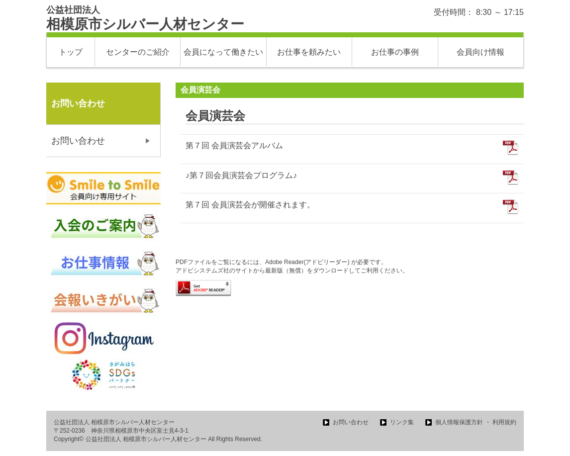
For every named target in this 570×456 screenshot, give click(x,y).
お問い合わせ (78, 141)
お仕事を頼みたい (309, 52)
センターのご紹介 (138, 52)
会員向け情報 (480, 52)
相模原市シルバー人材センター (145, 18)
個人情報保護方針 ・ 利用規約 (475, 422)
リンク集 (402, 422)
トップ (71, 52)
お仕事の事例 (395, 52)
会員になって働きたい (223, 52)
